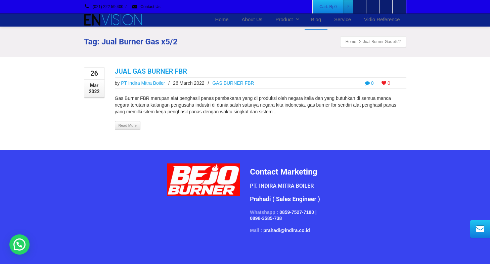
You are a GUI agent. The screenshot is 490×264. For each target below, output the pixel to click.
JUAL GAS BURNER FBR (151, 71)
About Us (252, 19)
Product (287, 19)
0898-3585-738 (266, 218)
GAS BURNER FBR (233, 83)
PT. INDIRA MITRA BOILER (282, 186)
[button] (19, 244)
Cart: (336, 6)
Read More (128, 125)
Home (222, 19)
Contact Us (146, 6)
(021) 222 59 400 (104, 6)
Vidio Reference (382, 19)
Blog (316, 19)
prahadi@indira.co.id (286, 230)
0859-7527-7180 (296, 212)
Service (342, 19)
